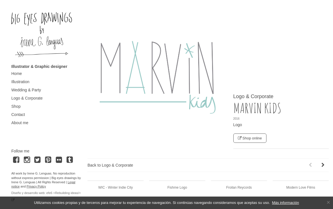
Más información (285, 203)
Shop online (250, 138)
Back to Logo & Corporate (110, 165)
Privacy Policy (36, 186)
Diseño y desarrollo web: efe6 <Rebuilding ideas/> (46, 193)
